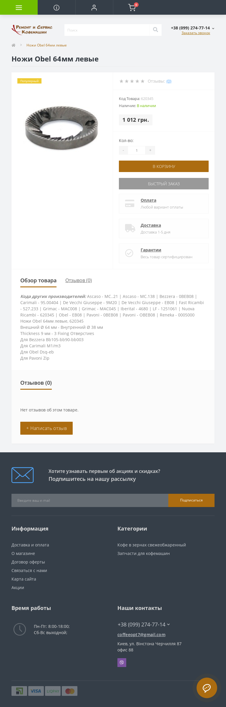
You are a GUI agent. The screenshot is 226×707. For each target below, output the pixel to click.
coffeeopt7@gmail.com (141, 634)
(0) (169, 81)
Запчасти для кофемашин (143, 553)
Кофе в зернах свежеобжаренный (151, 545)
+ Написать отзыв (46, 428)
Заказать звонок (196, 32)
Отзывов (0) (78, 280)
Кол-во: (126, 140)
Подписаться (191, 500)
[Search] (155, 30)
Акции (17, 587)
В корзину (164, 166)
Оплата (148, 200)
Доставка (151, 225)
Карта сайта (23, 579)
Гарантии (151, 250)
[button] (94, 7)
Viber (122, 663)
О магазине (23, 553)
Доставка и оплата (30, 545)
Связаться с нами (29, 570)
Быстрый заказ (164, 183)
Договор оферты (28, 562)
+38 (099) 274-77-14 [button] (144, 624)
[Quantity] (136, 150)
